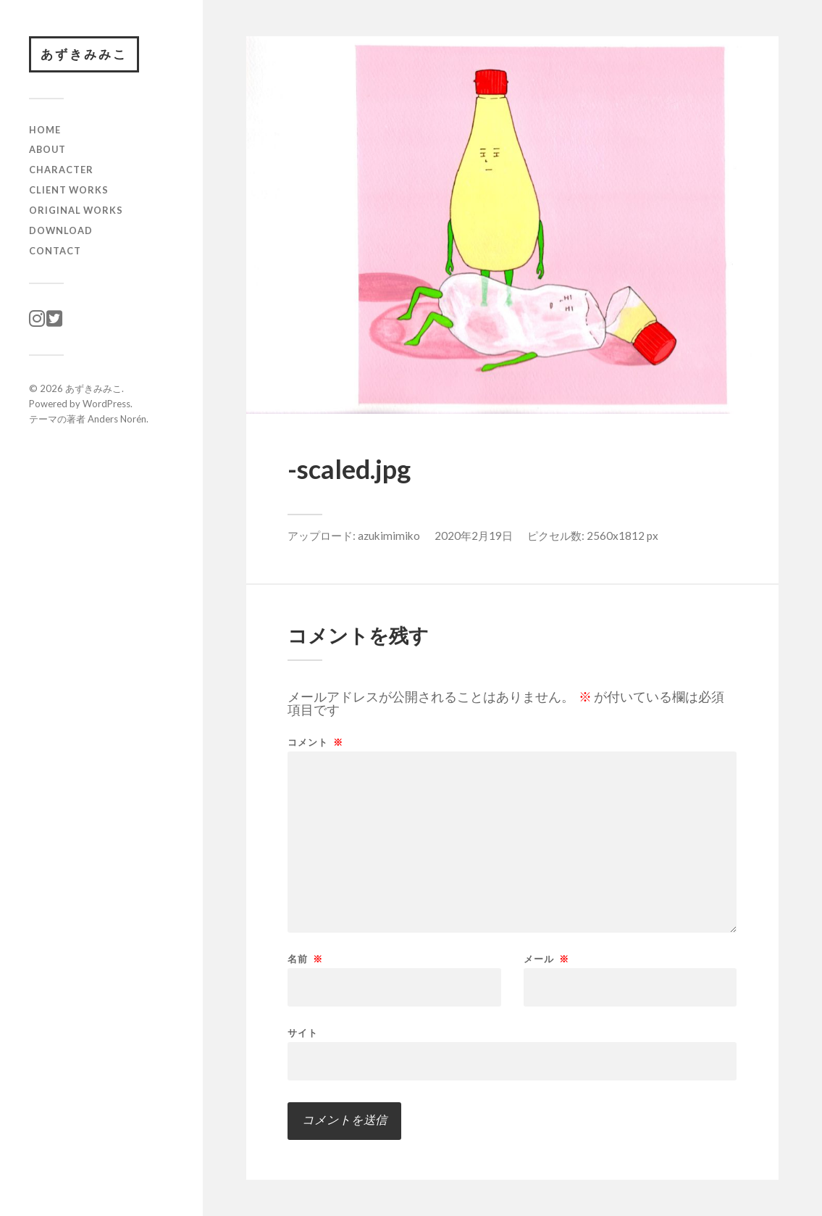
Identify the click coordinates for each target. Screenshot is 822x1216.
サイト (303, 1032)
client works (69, 190)
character (61, 169)
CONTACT (55, 251)
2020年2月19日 (474, 535)
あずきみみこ (84, 54)
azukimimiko (389, 535)
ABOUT (47, 149)
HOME (45, 130)
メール (546, 959)
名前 (305, 959)
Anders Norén (117, 419)
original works (76, 210)
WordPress (106, 403)
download (61, 230)
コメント (315, 742)
